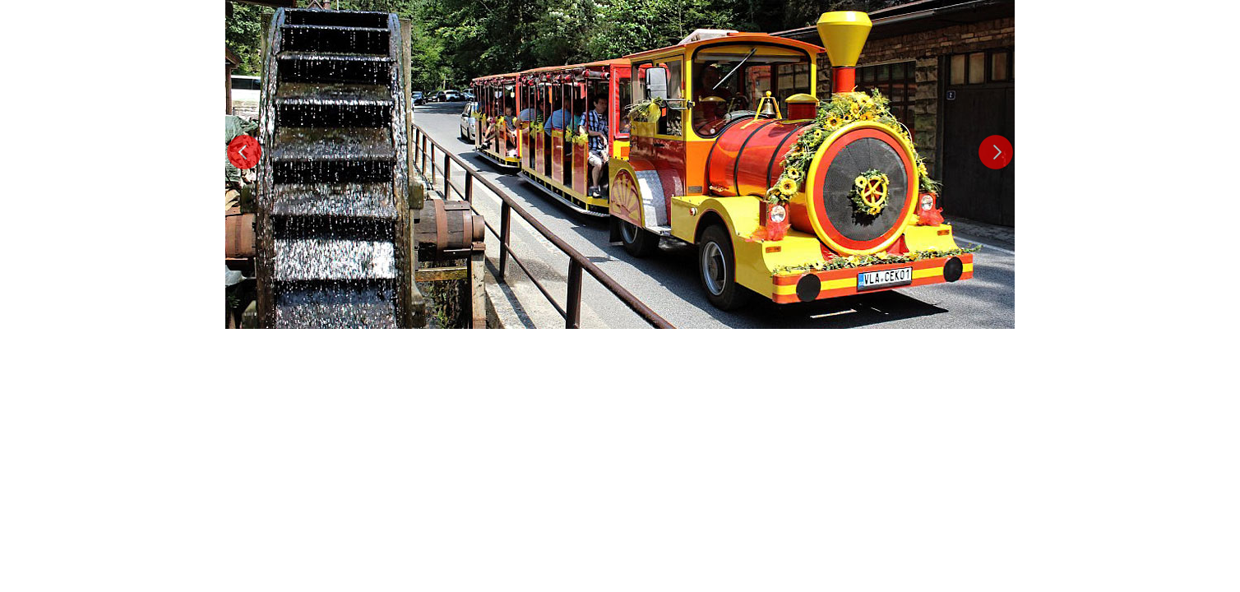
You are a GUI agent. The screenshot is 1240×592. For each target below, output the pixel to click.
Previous (243, 152)
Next (996, 152)
